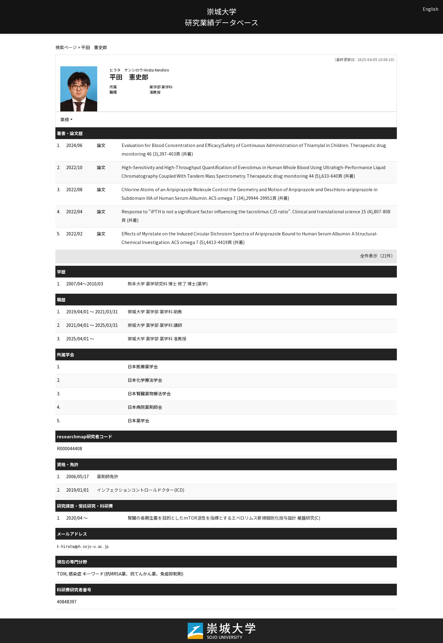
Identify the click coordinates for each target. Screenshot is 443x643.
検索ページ (66, 47)
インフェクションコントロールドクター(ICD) (140, 490)
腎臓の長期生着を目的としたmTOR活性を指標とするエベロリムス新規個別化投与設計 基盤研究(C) (224, 518)
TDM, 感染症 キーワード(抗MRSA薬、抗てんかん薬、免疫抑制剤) (120, 574)
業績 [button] (64, 119)
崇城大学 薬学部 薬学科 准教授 (157, 338)
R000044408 (69, 448)
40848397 (67, 601)
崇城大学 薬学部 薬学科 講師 (155, 325)
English (430, 9)
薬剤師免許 (107, 476)
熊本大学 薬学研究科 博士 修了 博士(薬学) (168, 284)
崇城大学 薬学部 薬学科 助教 (155, 311)
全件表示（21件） (377, 256)
